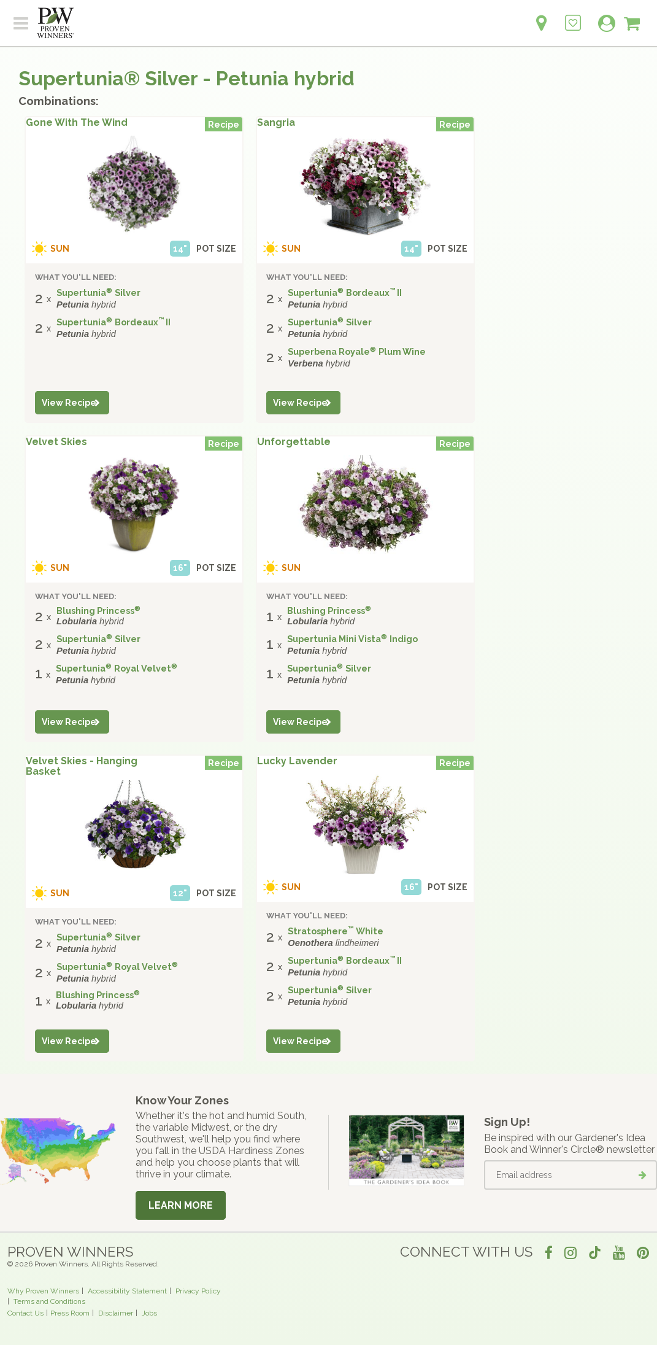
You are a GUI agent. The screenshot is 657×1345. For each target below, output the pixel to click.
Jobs (149, 1313)
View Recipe (69, 403)
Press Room (70, 1313)
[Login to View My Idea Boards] (573, 16)
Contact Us (25, 1313)
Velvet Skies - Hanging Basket (81, 767)
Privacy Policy (198, 1291)
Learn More (180, 1205)
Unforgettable (294, 442)
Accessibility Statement (127, 1291)
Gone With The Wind (77, 122)
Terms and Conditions (49, 1301)
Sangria (276, 122)
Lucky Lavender (297, 761)
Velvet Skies (56, 442)
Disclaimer (115, 1313)
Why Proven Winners (43, 1291)
